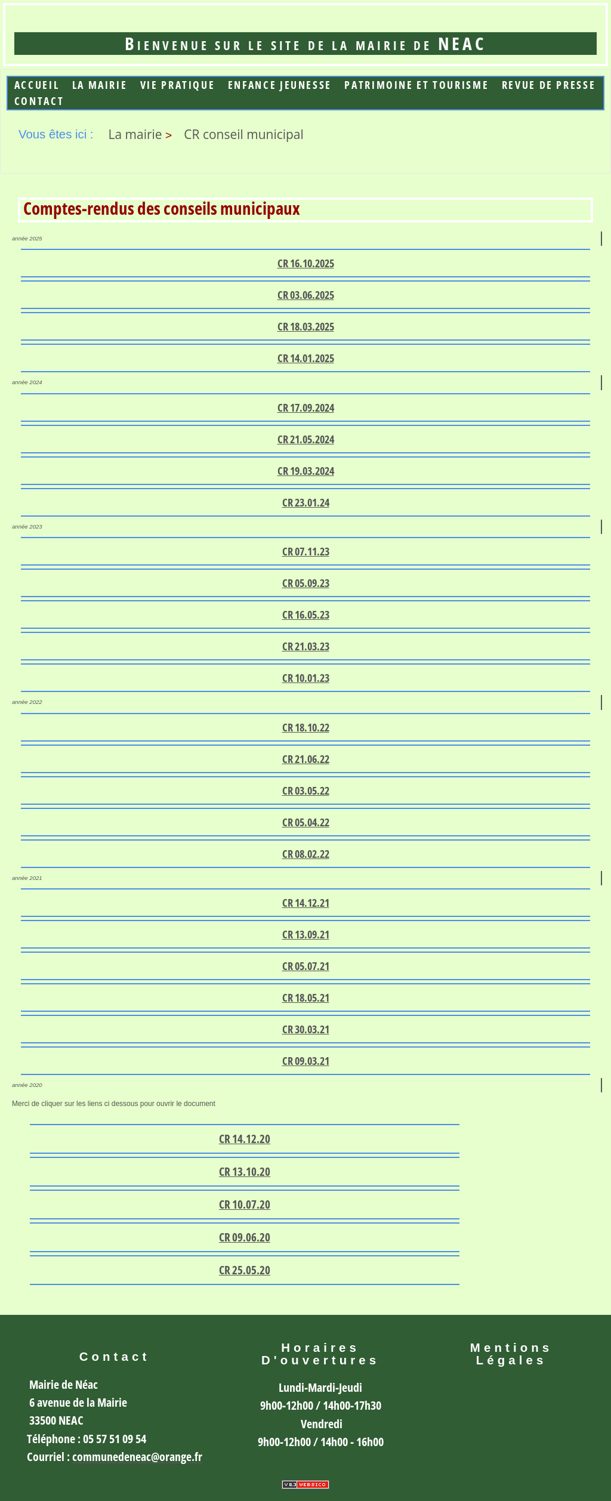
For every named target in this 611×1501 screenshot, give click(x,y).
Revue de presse (548, 85)
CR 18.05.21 (305, 997)
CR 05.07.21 (305, 966)
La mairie (100, 85)
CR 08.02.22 (305, 854)
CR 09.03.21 (305, 1061)
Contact (39, 101)
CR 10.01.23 (305, 678)
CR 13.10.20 (244, 1171)
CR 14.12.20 (244, 1139)
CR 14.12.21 (305, 902)
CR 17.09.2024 (305, 407)
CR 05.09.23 (305, 583)
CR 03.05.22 (305, 790)
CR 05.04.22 (305, 822)
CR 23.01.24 (305, 502)
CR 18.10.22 (305, 727)
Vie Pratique (177, 85)
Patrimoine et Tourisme (416, 85)
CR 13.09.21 (305, 934)
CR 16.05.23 (305, 614)
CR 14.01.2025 (305, 358)
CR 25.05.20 (244, 1270)
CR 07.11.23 (305, 551)
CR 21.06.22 (305, 759)
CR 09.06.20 (244, 1237)
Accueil (36, 85)
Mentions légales (511, 1354)
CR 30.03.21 (305, 1029)
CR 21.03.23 (305, 646)
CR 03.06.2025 (305, 295)
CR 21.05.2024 (305, 439)
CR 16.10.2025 (305, 263)
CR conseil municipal (243, 134)
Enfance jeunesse (280, 85)
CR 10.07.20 (244, 1204)
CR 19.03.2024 (305, 471)
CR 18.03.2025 (305, 326)
